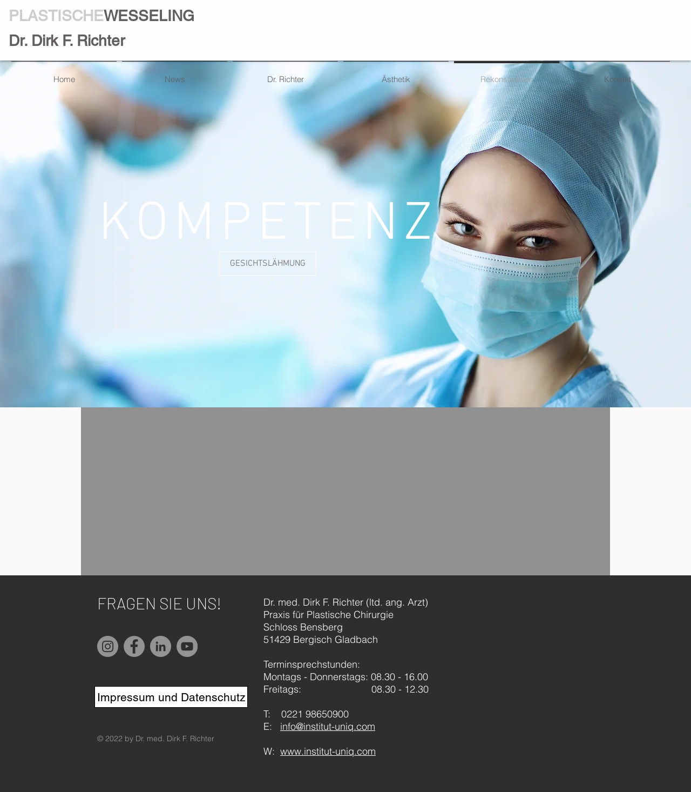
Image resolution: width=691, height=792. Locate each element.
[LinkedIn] (160, 646)
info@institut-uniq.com (327, 726)
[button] (267, 264)
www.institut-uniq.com (328, 751)
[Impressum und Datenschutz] (171, 697)
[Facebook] (134, 646)
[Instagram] (107, 646)
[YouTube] (187, 646)
